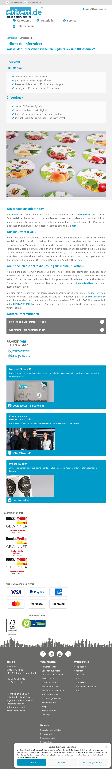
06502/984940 (21, 350)
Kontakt (79, 670)
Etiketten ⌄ (24, 20)
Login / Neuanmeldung (96, 9)
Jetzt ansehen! (18, 500)
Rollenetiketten (84, 283)
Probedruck (47, 733)
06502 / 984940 (71, 423)
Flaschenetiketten (50, 694)
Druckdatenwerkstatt (51, 729)
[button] (106, 747)
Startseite (11, 37)
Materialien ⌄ (49, 20)
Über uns (80, 674)
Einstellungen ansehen (93, 762)
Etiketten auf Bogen (51, 670)
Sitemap (46, 714)
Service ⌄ (73, 20)
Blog (78, 690)
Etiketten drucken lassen (53, 690)
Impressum (81, 666)
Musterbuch (47, 741)
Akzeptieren (31, 762)
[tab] (56, 322)
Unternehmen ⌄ (27, 26)
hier (74, 225)
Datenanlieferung (50, 682)
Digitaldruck (83, 214)
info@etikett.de (34, 2)
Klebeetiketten (49, 702)
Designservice (48, 737)
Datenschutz (81, 682)
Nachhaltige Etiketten (52, 698)
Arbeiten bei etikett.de (86, 686)
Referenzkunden (49, 710)
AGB (78, 678)
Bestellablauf (48, 678)
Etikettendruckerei (50, 686)
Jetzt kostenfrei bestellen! (25, 405)
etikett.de (17, 214)
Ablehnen (62, 762)
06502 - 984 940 (16, 2)
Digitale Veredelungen (52, 674)
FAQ (44, 706)
